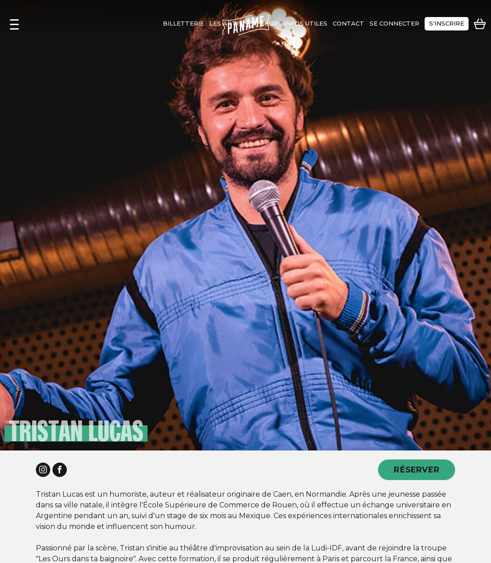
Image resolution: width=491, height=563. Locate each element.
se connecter (394, 23)
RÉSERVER (416, 469)
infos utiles (305, 23)
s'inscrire (446, 23)
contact (348, 23)
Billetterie (183, 23)
